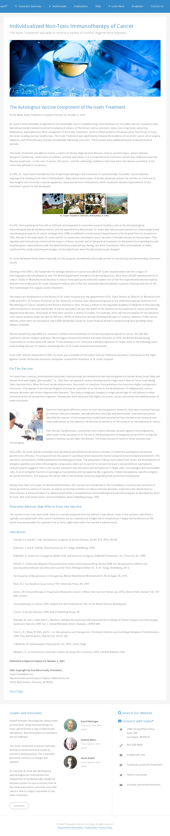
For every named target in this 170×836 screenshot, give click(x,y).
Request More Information (70, 827)
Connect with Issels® (138, 721)
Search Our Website (137, 713)
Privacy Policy (105, 827)
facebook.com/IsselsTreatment (144, 764)
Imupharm (137, 6)
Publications (81, 6)
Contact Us (157, 6)
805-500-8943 (135, 744)
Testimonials (59, 6)
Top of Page (16, 691)
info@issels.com (136, 754)
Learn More (118, 6)
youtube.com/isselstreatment (143, 784)
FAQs (98, 6)
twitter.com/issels (137, 774)
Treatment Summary (29, 6)
